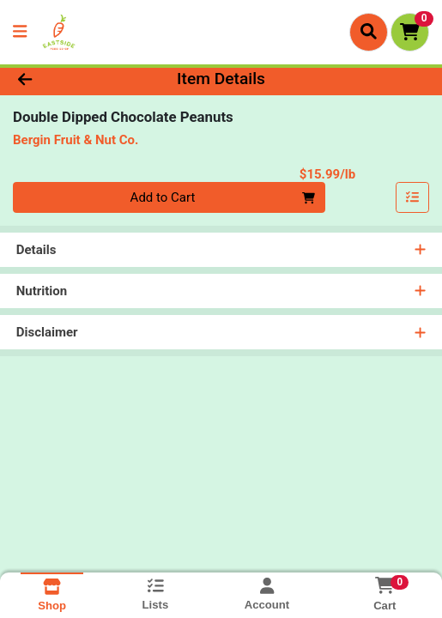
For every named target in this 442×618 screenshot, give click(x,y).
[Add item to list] (413, 198)
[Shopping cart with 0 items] (410, 32)
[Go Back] (65, 79)
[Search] (368, 32)
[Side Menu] (20, 32)
